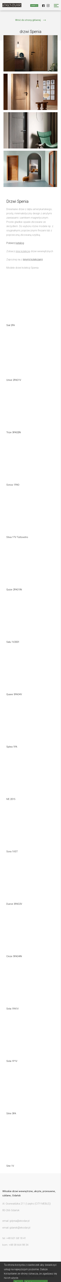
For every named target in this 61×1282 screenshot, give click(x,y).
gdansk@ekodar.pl (20, 1227)
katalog (20, 243)
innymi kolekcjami (33, 259)
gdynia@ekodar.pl (19, 1220)
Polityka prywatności (41, 1271)
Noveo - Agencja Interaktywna (37, 1276)
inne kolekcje (23, 251)
